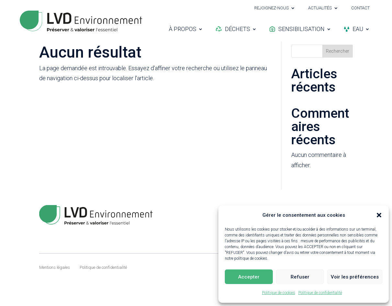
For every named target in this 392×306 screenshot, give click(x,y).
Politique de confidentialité (320, 292)
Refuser (300, 277)
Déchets (233, 29)
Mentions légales (54, 283)
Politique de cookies (278, 292)
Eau (353, 29)
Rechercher (337, 67)
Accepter (248, 277)
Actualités (320, 8)
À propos (182, 29)
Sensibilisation (297, 29)
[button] (379, 215)
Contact (360, 8)
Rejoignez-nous (271, 8)
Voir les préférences (355, 277)
